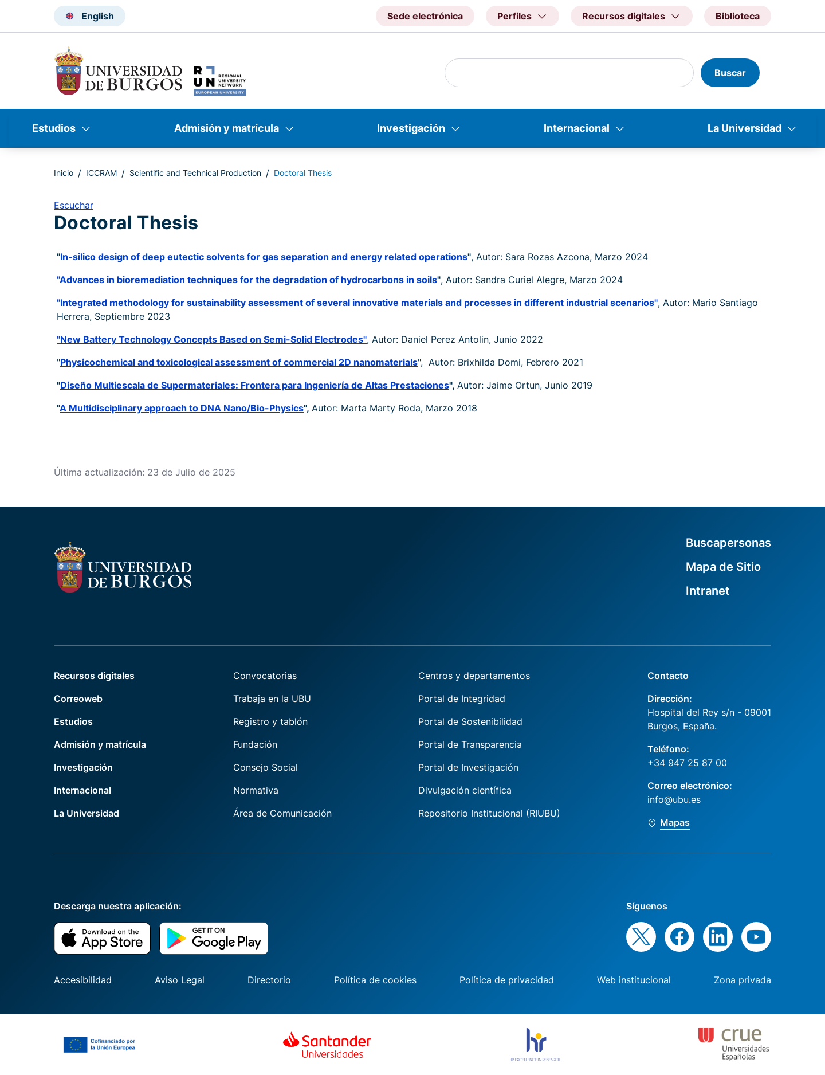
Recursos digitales (94, 675)
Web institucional (634, 980)
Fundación (255, 744)
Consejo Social (265, 767)
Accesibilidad (83, 980)
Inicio (63, 173)
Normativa (255, 790)
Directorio (269, 980)
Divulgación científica (465, 790)
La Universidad (744, 128)
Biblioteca (738, 16)
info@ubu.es (674, 799)
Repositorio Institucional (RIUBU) (489, 813)
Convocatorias (265, 675)
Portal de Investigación (468, 767)
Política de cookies (375, 980)
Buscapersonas (728, 543)
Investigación (411, 128)
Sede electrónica (425, 16)
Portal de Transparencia (470, 744)
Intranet (708, 591)
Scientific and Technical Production (195, 173)
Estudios (54, 128)
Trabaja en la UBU (272, 698)
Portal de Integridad (461, 698)
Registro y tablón (270, 721)
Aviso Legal (180, 980)
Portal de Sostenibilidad (470, 721)
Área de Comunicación (282, 813)
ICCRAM (101, 173)
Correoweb (78, 698)
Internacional (577, 128)
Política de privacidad (506, 980)
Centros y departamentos (474, 675)
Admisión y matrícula (226, 128)
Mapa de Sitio (723, 567)
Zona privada (742, 980)
